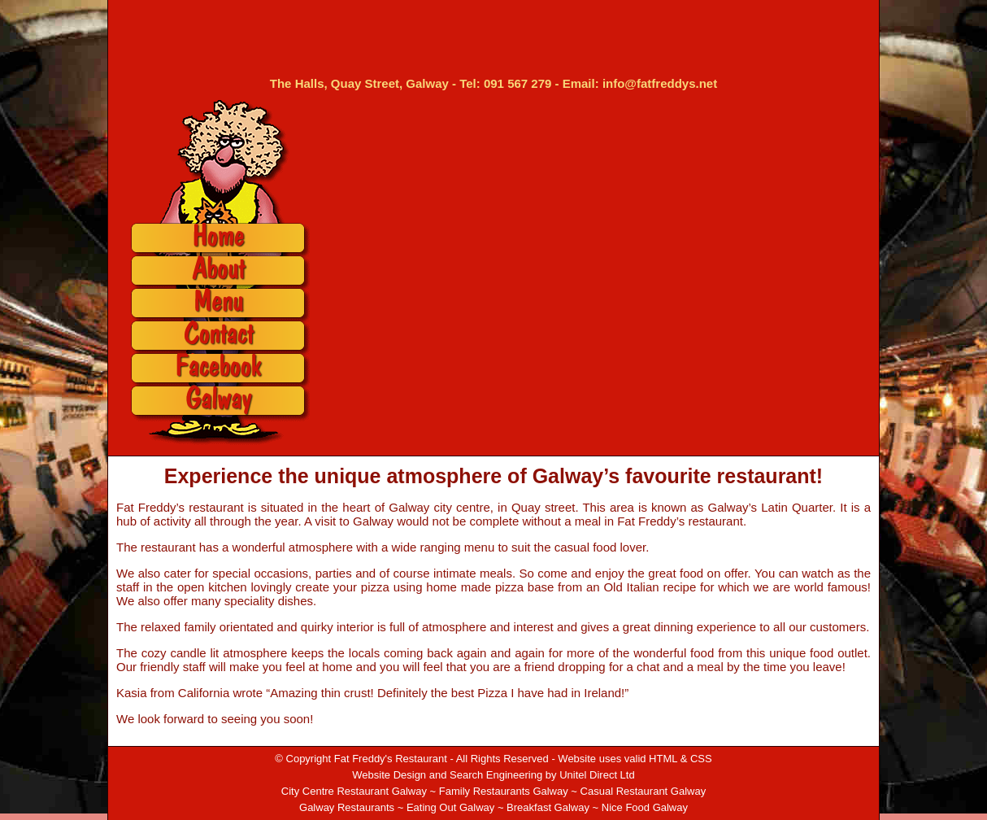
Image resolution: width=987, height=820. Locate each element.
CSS (701, 758)
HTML (663, 758)
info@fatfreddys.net (659, 83)
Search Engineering (496, 775)
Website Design (389, 775)
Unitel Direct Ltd (596, 775)
